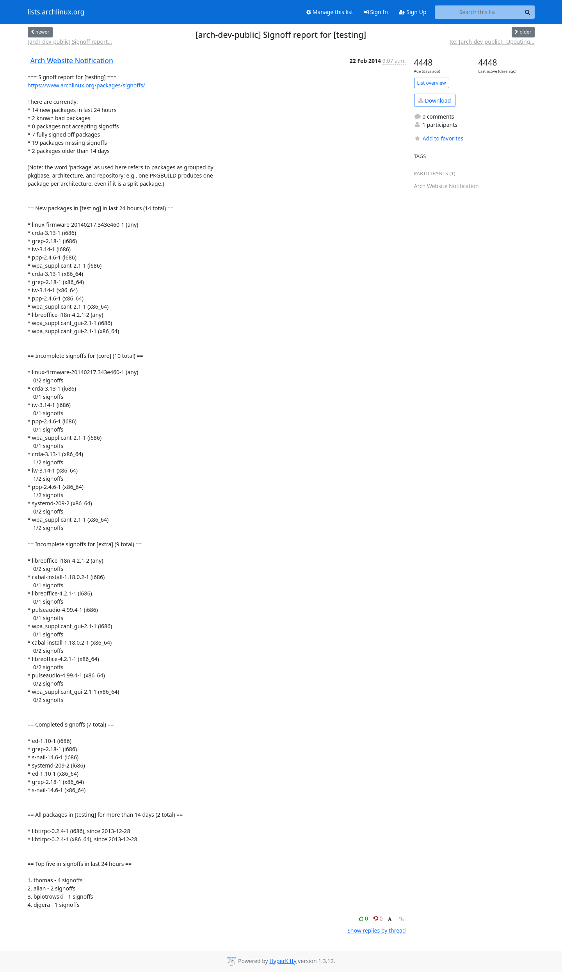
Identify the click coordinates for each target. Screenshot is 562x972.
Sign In (376, 12)
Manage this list (329, 12)
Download (434, 100)
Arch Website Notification (72, 60)
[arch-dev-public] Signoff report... (70, 41)
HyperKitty (282, 961)
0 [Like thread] (364, 918)
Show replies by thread (376, 930)
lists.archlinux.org (56, 12)
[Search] (528, 12)
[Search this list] (478, 12)
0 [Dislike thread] (378, 918)
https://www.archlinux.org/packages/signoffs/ (86, 85)
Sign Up (413, 12)
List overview (431, 83)
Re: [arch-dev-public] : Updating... (492, 41)
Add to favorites (438, 138)
